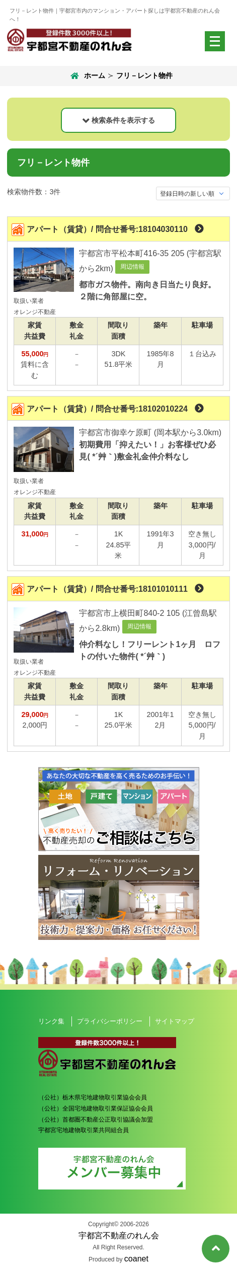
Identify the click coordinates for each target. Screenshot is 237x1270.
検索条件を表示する (123, 120)
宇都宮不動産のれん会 (118, 1235)
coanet (136, 1258)
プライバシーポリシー (109, 1021)
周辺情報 (132, 266)
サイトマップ (174, 1021)
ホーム (86, 76)
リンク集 (51, 1021)
